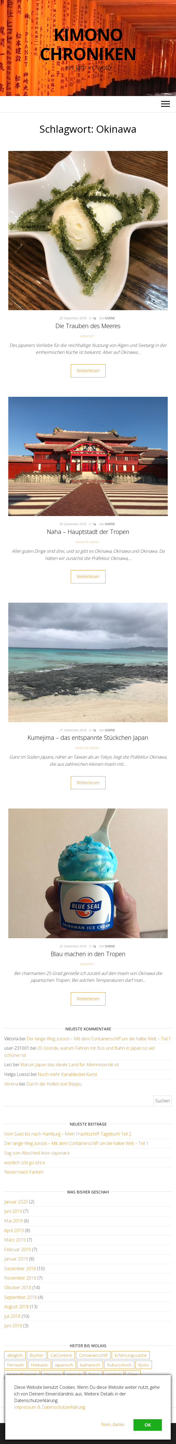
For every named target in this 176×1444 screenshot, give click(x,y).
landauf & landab (87, 542)
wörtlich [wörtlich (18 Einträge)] (113, 1374)
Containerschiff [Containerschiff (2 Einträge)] (93, 1355)
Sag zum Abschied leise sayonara (36, 1153)
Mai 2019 (13, 1221)
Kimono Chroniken (88, 44)
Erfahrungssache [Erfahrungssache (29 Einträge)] (131, 1355)
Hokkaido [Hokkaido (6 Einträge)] (39, 1365)
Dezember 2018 (20, 1268)
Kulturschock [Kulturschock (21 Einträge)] (119, 1365)
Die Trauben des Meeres (88, 325)
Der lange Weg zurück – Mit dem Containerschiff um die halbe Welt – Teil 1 (99, 1039)
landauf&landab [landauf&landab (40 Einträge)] (22, 1374)
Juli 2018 (12, 1316)
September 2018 (20, 1297)
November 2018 (20, 1278)
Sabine (110, 318)
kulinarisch (87, 336)
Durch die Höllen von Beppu (54, 1084)
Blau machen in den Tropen (88, 954)
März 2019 (15, 1240)
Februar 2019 (17, 1249)
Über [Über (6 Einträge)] (133, 1374)
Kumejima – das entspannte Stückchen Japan (88, 737)
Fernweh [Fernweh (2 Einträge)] (15, 1365)
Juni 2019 (13, 1211)
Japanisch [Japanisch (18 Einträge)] (64, 1365)
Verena (11, 1084)
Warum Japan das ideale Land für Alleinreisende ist (69, 1065)
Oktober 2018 (17, 1288)
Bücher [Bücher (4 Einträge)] (36, 1355)
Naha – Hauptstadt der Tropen (88, 531)
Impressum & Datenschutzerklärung (49, 1407)
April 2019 (14, 1230)
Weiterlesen (88, 371)
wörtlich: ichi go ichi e (24, 1163)
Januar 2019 (16, 1259)
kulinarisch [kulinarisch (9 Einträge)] (90, 1365)
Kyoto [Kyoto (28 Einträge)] (143, 1365)
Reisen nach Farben (23, 1172)
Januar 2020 (16, 1202)
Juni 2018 (13, 1326)
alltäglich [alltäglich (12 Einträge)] (15, 1355)
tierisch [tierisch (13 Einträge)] (74, 1374)
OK (148, 1425)
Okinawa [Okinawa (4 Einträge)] (52, 1374)
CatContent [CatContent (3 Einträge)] (61, 1355)
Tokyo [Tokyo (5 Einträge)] (93, 1374)
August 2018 (16, 1307)
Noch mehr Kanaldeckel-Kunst (67, 1074)
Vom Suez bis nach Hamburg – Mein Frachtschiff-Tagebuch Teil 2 (67, 1134)
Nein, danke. (113, 1424)
